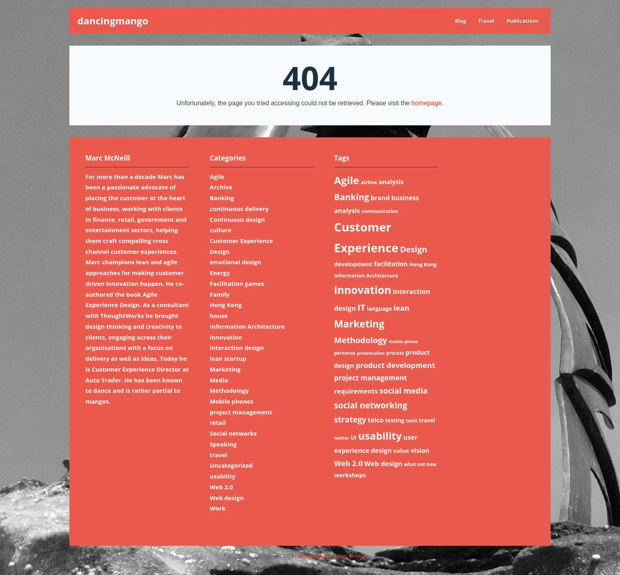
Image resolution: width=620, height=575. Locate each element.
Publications (523, 20)
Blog (460, 20)
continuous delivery (239, 209)
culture (220, 230)
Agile (217, 177)
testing (394, 420)
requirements (356, 391)
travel (218, 455)
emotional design (235, 262)
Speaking (223, 444)
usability (222, 476)
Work (218, 508)
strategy (350, 419)
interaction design (237, 348)
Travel (486, 20)
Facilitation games (237, 283)
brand (380, 197)
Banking (222, 198)
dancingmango (112, 20)
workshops (350, 475)
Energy (220, 273)
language (379, 308)
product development (395, 365)
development (353, 264)
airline (369, 182)
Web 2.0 (221, 487)
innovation (226, 337)
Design (220, 251)
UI (354, 437)
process (395, 353)
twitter (341, 438)
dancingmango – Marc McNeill (332, 556)
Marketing (225, 369)
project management (241, 412)
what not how (420, 464)
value (401, 450)
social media (403, 390)
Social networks (233, 433)
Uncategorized (231, 465)
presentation (371, 353)
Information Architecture (247, 326)
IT (361, 307)
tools (411, 421)
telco (375, 420)
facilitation (391, 264)
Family (219, 294)
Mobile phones (231, 401)
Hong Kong (226, 305)
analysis (391, 182)
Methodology (229, 390)
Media (219, 380)
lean (401, 308)
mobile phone (403, 341)
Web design (227, 498)
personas (344, 353)
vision (420, 450)
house (219, 316)
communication (379, 211)
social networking (370, 405)
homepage (426, 103)
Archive (221, 187)
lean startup (228, 358)
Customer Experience (241, 241)
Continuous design (237, 219)
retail (218, 422)
